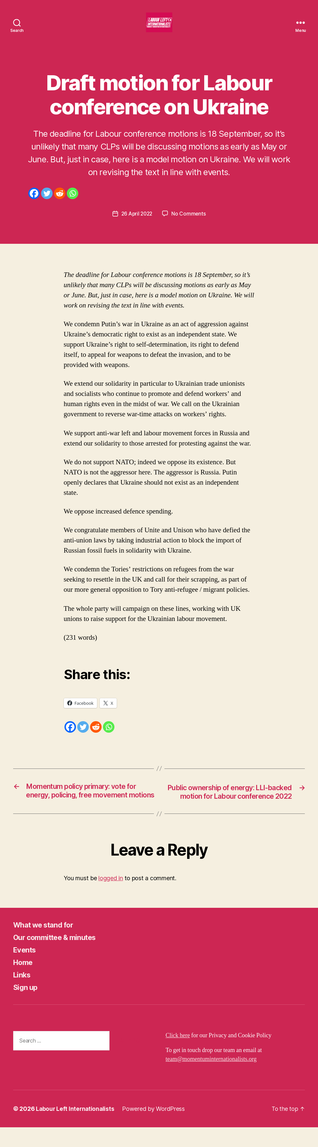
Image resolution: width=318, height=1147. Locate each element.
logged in (110, 897)
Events (26, 969)
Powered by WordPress (155, 1128)
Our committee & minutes (59, 957)
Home (24, 982)
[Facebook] (34, 203)
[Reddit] (59, 203)
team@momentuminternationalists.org (211, 1079)
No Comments (189, 223)
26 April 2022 (137, 223)
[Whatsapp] (72, 203)
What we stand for (47, 944)
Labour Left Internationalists (76, 1128)
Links (23, 994)
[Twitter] (47, 203)
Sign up (26, 1007)
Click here (178, 1055)
